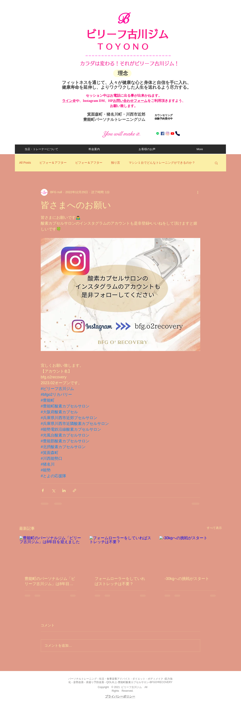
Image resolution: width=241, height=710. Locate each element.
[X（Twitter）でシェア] (53, 490)
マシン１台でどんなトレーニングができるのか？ (162, 162)
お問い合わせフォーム (130, 101)
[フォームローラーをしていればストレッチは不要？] (120, 553)
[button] (216, 163)
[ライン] (157, 133)
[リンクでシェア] (74, 490)
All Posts (25, 162)
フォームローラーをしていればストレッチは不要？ (120, 581)
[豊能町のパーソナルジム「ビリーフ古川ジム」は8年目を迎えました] (50, 553)
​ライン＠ (69, 101)
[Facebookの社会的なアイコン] (162, 133)
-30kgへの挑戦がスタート (186, 578)
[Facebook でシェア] (43, 490)
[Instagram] (167, 133)
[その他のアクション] (197, 192)
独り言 (115, 162)
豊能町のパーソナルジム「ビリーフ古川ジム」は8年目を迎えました (50, 581)
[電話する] (177, 133)
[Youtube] (172, 133)
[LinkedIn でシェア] (64, 490)
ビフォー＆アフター (53, 162)
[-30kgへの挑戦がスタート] (190, 553)
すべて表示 (214, 528)
